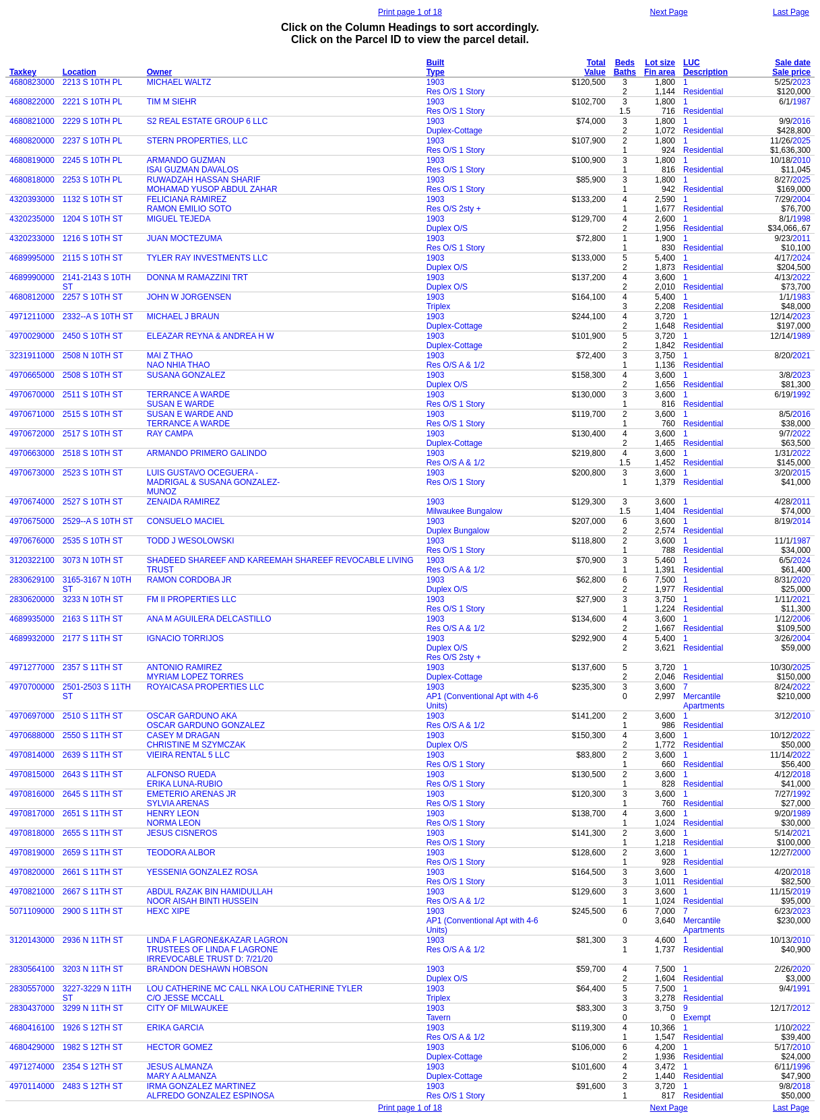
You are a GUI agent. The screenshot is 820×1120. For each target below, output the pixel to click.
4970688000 (32, 735)
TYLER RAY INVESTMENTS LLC (207, 258)
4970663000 (32, 453)
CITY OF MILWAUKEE (187, 1008)
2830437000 (32, 1008)
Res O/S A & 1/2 (456, 365)
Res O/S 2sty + (454, 208)
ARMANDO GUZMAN (186, 160)
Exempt (697, 1017)
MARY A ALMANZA (182, 1076)
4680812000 (32, 297)
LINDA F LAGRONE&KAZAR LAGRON (217, 940)
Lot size (660, 62)
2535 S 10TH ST (93, 541)
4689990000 (32, 277)
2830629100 (32, 580)
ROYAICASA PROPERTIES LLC (205, 687)
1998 (801, 219)
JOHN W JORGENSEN (189, 297)
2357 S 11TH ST (93, 667)
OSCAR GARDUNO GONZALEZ (206, 725)
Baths (625, 72)
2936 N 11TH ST (93, 940)
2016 (801, 121)
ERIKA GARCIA (175, 1027)
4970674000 (32, 501)
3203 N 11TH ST (93, 969)
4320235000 (32, 219)
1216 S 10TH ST (93, 238)
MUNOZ (162, 491)
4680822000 (32, 101)
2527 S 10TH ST (93, 501)
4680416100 (32, 1027)
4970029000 (32, 336)
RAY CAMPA (170, 433)
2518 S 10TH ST (93, 453)
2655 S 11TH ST (93, 833)
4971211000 (32, 316)
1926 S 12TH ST (93, 1027)
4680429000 (32, 1047)
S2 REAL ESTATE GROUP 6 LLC (207, 121)
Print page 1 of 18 (410, 12)
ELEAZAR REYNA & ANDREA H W (210, 336)
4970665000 (32, 375)
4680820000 (32, 140)
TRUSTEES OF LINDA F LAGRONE (212, 949)
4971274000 (32, 1067)
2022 (801, 277)
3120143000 (32, 940)
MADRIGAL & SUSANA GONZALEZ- (213, 482)
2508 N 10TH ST (93, 355)
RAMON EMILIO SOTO (189, 208)
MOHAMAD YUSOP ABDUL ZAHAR (212, 189)
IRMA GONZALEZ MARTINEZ (201, 1086)
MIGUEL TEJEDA (179, 219)
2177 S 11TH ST (93, 638)
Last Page (791, 12)
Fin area (659, 72)
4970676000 (32, 541)
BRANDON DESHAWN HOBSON (207, 969)
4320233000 (32, 238)
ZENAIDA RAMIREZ (183, 501)
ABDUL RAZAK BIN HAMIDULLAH (210, 891)
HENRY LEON (173, 813)
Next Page (669, 12)
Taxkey (22, 72)
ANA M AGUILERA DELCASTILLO (209, 619)
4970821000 (32, 891)
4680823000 (32, 82)
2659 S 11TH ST (93, 852)
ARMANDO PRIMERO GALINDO (207, 453)
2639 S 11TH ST (93, 755)
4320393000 (32, 199)
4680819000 (32, 160)
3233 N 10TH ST (93, 599)
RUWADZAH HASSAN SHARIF (204, 180)
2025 (801, 140)
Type (436, 72)
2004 (801, 199)
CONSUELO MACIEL (185, 521)
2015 (801, 472)
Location (79, 72)
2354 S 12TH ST (93, 1067)
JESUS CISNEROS (182, 833)
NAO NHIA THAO (178, 365)
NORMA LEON (174, 823)
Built (436, 62)
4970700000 (32, 687)
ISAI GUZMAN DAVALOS (193, 169)
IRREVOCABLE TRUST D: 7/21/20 (210, 959)
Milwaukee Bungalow (465, 511)
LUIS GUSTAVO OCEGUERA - (203, 472)
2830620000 (32, 599)
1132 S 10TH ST (93, 199)
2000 (801, 852)
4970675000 (32, 521)
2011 (801, 238)
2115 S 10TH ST (93, 258)
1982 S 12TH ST (93, 1047)
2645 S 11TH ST (93, 794)
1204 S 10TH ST (93, 219)
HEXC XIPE (168, 911)
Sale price (791, 72)
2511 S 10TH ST (93, 394)
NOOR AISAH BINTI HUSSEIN (202, 901)
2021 (801, 355)
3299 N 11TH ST (93, 1008)
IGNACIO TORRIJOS (185, 638)
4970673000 (32, 472)
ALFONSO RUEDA (181, 774)
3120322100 (32, 560)
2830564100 (32, 969)
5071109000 (32, 911)
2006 (801, 619)
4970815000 (32, 774)
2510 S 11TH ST (93, 716)
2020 (801, 580)
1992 (801, 394)
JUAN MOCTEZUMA (184, 238)
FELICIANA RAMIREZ (187, 199)
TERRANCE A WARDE (188, 394)
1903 (436, 82)
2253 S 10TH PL (93, 180)
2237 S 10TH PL (93, 140)
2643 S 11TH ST (93, 774)
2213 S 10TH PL (93, 82)
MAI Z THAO (170, 355)
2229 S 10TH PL (93, 121)
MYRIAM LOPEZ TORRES (195, 677)
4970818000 (32, 833)
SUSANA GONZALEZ (186, 375)
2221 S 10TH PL (93, 101)
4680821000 (32, 121)
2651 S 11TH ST (93, 813)
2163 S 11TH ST (93, 619)
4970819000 (32, 852)
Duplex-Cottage (454, 130)
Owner (159, 72)
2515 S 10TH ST (93, 414)
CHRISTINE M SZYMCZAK (196, 745)
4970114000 (32, 1086)
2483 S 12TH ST (93, 1086)
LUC (691, 62)
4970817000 (32, 813)
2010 (801, 160)
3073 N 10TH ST (93, 560)
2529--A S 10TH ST (98, 521)
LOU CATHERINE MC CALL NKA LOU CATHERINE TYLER (254, 988)
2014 (801, 521)
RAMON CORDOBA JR (189, 580)
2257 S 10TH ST (93, 297)
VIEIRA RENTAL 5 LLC (188, 755)
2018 (801, 774)
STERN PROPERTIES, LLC (197, 140)
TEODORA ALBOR (181, 852)
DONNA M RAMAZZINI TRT (197, 277)
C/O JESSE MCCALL (185, 998)
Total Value (594, 67)
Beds (625, 62)
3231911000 (32, 355)
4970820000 (32, 872)
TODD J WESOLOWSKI (190, 541)
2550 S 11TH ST (93, 735)
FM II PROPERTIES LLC (191, 599)
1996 (801, 1067)
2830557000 (32, 988)
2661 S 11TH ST (93, 872)
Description (705, 72)
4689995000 (32, 258)
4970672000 (32, 433)
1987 (801, 101)
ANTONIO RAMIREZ (184, 667)
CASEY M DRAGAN (183, 735)
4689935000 (32, 619)
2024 (801, 258)
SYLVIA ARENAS (178, 803)
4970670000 (32, 394)
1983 (801, 297)
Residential (703, 91)
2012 (801, 1008)
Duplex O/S (447, 228)
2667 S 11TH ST (93, 891)
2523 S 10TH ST (93, 472)
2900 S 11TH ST (93, 911)
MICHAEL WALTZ (179, 82)
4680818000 (32, 180)
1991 (801, 988)
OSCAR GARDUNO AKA (192, 716)
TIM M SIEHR (172, 101)
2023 (801, 82)
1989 (801, 336)
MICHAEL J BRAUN (183, 316)
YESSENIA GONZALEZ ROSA (202, 872)
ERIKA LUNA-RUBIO (185, 784)
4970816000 (32, 794)
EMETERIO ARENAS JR (191, 794)
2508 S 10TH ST (93, 375)
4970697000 (32, 716)
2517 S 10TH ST (93, 433)
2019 (801, 891)
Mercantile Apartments (703, 701)
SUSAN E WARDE (180, 404)
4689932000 (32, 638)
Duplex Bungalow (458, 530)
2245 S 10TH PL (93, 160)
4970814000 (32, 755)
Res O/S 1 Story (456, 91)
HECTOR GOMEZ (180, 1047)
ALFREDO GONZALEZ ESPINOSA (210, 1095)
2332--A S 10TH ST (98, 316)
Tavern (439, 1017)
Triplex (439, 306)
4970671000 (32, 414)
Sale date (793, 62)
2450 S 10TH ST (93, 336)
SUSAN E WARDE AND (190, 414)
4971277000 (32, 667)
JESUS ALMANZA (180, 1067)
